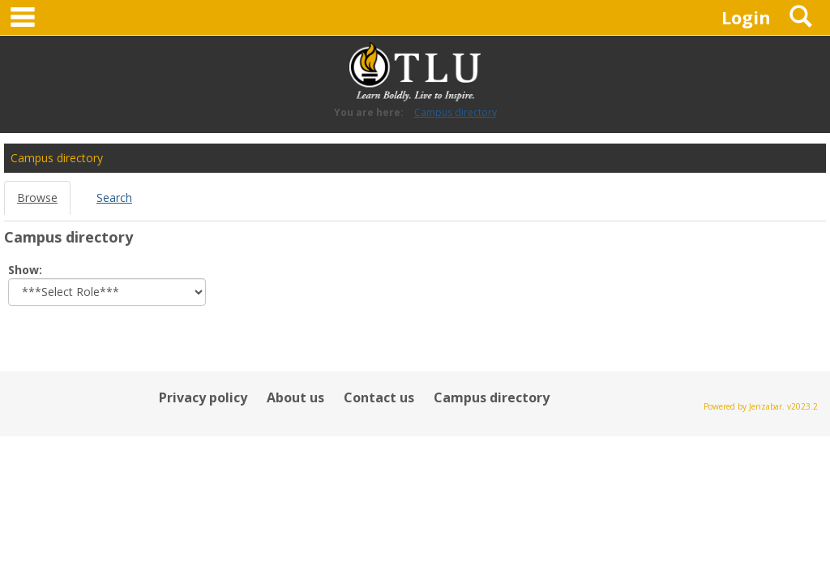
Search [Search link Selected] (114, 197)
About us (295, 397)
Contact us (379, 397)
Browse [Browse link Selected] (37, 197)
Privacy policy (203, 397)
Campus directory (455, 112)
